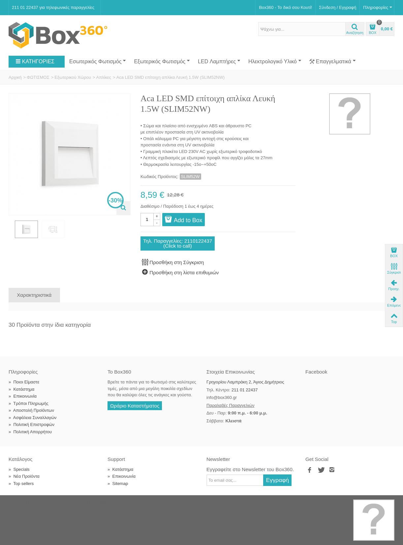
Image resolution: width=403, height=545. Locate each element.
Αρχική (15, 77)
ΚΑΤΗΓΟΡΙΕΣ (34, 62)
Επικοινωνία (23, 396)
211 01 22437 (245, 389)
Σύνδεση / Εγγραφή (337, 7)
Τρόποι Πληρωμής (28, 403)
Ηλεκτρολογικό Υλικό (274, 61)
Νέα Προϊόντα (24, 476)
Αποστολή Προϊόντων (31, 410)
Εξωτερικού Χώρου (72, 77)
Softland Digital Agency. (117, 502)
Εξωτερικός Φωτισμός (162, 61)
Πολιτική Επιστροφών (31, 424)
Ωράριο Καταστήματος (134, 406)
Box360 (50, 502)
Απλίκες (103, 77)
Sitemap (118, 483)
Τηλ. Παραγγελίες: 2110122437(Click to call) (177, 243)
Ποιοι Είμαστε (24, 381)
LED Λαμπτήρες (219, 61)
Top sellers (21, 483)
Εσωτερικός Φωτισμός (97, 61)
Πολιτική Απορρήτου (30, 431)
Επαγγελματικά (332, 62)
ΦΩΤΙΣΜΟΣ (38, 77)
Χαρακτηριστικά (34, 295)
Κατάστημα (21, 389)
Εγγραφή (277, 480)
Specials (19, 469)
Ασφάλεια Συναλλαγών (32, 417)
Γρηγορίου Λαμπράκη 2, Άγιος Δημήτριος (245, 381)
